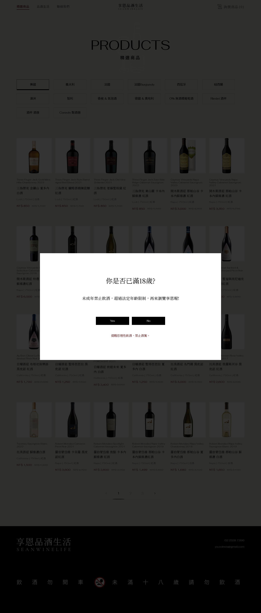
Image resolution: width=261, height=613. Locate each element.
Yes (112, 321)
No (148, 321)
